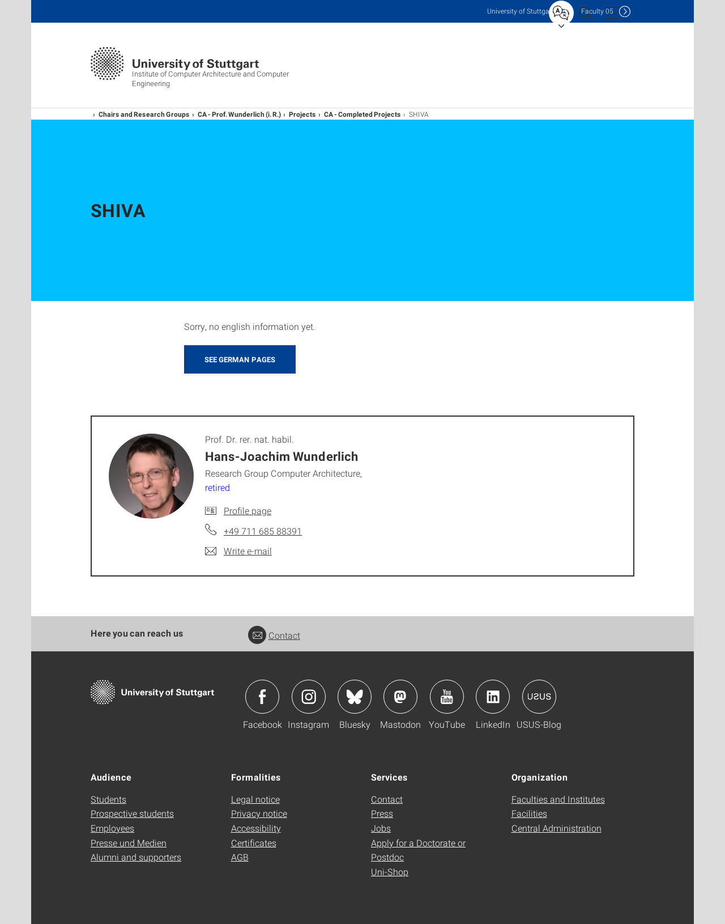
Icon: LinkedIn (493, 697)
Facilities (529, 813)
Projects (302, 113)
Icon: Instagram (309, 697)
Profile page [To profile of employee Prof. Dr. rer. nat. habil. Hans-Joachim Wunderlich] (247, 510)
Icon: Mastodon (400, 697)
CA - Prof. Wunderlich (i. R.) (239, 113)
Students (108, 799)
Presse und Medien (129, 843)
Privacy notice (259, 813)
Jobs (381, 828)
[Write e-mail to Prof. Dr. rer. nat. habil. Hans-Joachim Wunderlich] (238, 551)
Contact (274, 635)
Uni (520, 11)
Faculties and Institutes (558, 799)
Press (382, 813)
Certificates (253, 843)
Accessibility (256, 828)
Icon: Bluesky (355, 697)
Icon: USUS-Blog (539, 697)
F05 (597, 11)
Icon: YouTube (447, 697)
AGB (240, 857)
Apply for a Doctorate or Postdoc (418, 850)
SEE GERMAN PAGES (239, 359)
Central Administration (556, 828)
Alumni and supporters (136, 857)
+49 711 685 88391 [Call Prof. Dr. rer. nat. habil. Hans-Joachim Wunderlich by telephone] (263, 531)
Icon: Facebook (262, 697)
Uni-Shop (389, 872)
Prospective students (132, 813)
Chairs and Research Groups (144, 113)
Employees (112, 828)
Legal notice (255, 799)
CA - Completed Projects (362, 113)
